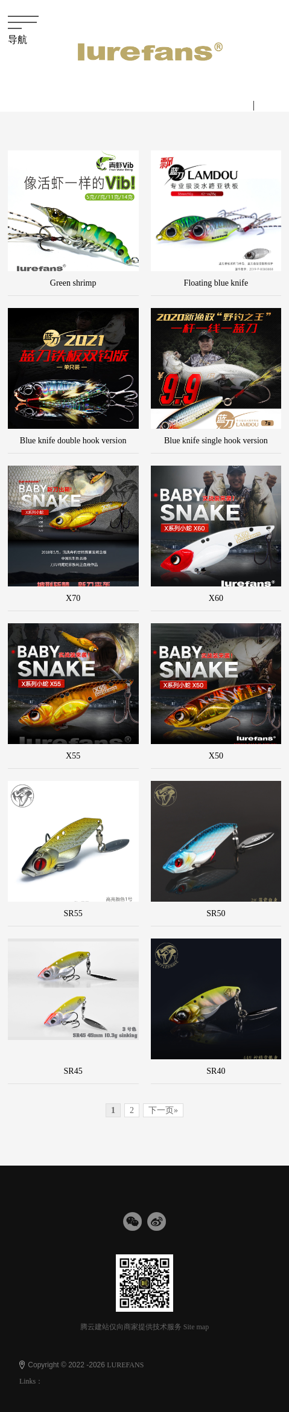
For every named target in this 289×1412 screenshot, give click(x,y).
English (274, 105)
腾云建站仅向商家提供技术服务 (131, 1327)
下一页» (163, 1110)
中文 (238, 105)
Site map (196, 1327)
